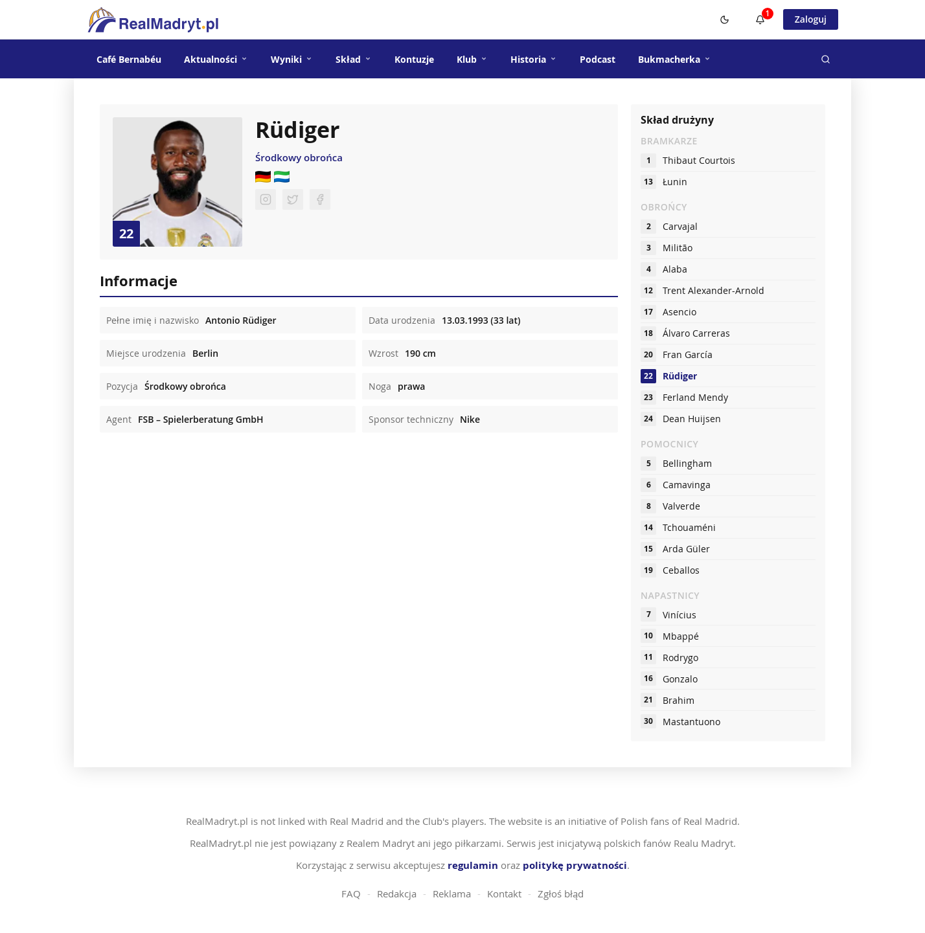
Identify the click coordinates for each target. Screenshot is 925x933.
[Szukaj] (825, 59)
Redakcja (397, 893)
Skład (354, 59)
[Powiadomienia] (760, 19)
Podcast (597, 59)
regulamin (473, 865)
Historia (533, 59)
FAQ (351, 893)
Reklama (452, 893)
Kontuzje (414, 59)
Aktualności (216, 59)
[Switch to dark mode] (725, 19)
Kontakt (504, 893)
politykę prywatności (575, 865)
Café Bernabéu (129, 59)
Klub (472, 59)
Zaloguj (811, 19)
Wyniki (292, 59)
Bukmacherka (674, 59)
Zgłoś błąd (561, 893)
